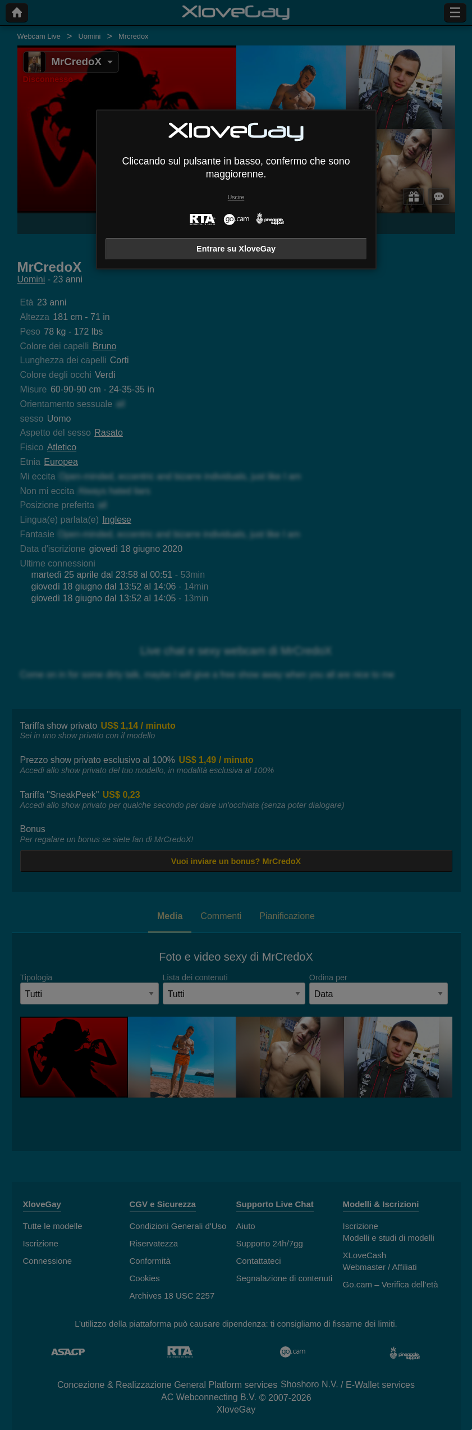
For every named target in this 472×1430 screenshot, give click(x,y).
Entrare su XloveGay (236, 248)
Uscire (236, 197)
